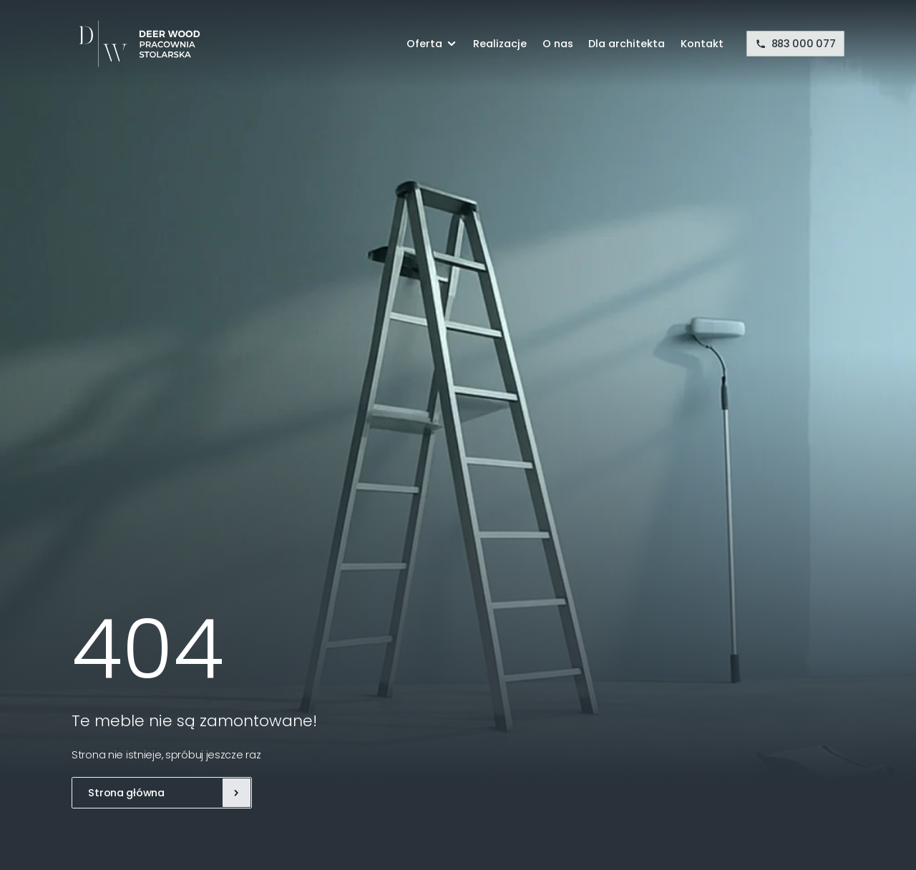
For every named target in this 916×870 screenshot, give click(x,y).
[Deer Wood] (136, 43)
